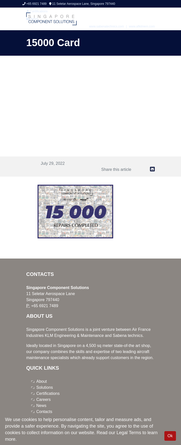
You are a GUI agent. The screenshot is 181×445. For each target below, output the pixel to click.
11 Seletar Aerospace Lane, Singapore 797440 (82, 4)
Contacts (44, 411)
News (41, 405)
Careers (43, 399)
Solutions (44, 387)
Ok (170, 436)
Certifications (47, 393)
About (41, 381)
